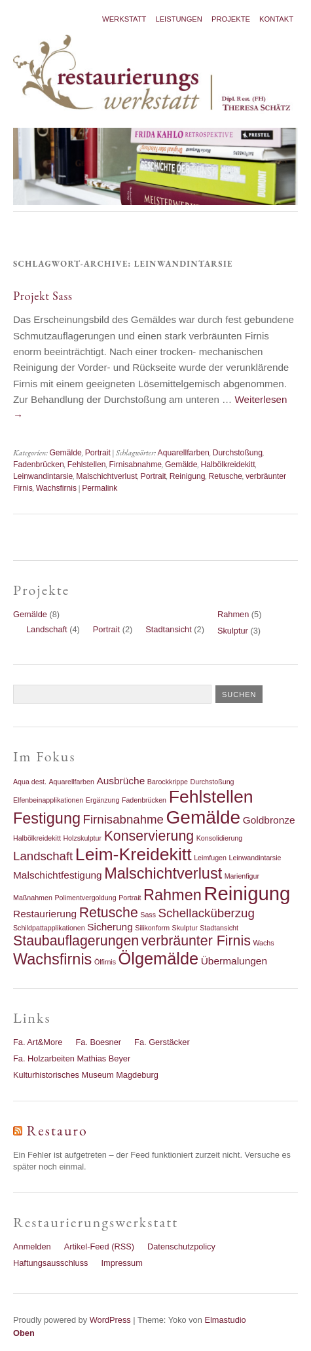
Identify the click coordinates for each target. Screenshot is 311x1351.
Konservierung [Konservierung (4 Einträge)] (149, 836)
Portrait (98, 452)
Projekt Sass (43, 295)
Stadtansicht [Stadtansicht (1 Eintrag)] (219, 928)
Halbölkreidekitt (227, 464)
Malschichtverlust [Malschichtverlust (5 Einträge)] (163, 873)
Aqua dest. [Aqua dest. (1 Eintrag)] (29, 782)
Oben (24, 1333)
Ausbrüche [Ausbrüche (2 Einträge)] (120, 780)
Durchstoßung (238, 452)
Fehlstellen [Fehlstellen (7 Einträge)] (211, 797)
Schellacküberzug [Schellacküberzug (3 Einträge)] (206, 913)
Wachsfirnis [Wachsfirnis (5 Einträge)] (52, 959)
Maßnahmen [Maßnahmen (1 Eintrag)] (32, 898)
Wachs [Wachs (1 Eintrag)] (263, 943)
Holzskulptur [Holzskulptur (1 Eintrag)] (82, 838)
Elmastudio (225, 1320)
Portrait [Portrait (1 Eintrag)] (130, 898)
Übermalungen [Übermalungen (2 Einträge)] (234, 960)
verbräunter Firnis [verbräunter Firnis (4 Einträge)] (196, 941)
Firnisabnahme (135, 464)
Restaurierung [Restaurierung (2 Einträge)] (45, 913)
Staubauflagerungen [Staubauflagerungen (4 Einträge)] (76, 941)
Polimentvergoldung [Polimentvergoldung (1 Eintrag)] (85, 898)
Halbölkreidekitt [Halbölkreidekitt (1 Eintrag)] (37, 838)
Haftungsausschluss (50, 1263)
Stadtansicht (168, 629)
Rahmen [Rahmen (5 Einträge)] (172, 895)
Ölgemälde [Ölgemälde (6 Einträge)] (159, 958)
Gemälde (65, 452)
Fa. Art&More (37, 1042)
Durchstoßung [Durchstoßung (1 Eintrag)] (212, 782)
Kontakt (276, 19)
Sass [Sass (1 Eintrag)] (148, 915)
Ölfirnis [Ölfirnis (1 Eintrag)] (105, 962)
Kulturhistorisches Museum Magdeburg (85, 1075)
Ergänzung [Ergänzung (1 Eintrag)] (103, 800)
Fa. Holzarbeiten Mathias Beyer (71, 1058)
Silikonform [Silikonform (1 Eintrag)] (152, 928)
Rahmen (233, 614)
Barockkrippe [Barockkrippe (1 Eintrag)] (167, 782)
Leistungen (178, 19)
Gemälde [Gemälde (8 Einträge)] (203, 817)
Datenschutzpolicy (181, 1246)
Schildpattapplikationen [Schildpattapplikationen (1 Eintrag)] (49, 928)
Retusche (225, 476)
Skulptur (232, 631)
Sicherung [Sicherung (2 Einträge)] (110, 926)
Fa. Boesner (98, 1042)
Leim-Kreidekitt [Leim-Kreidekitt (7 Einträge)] (133, 854)
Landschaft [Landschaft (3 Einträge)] (43, 856)
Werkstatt (124, 19)
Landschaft (46, 629)
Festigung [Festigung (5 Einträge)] (47, 818)
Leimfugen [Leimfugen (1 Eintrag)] (210, 858)
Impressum (122, 1263)
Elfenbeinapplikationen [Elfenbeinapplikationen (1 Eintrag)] (48, 800)
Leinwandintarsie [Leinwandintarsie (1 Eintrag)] (255, 858)
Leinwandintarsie (43, 476)
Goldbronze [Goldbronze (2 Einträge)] (269, 820)
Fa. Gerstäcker (162, 1042)
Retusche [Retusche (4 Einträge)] (108, 913)
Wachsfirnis (56, 488)
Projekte (230, 19)
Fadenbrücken (38, 464)
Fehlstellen (86, 464)
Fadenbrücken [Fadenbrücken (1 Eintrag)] (144, 800)
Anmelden (32, 1246)
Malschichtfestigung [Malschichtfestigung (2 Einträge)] (57, 875)
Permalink (99, 488)
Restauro (57, 1130)
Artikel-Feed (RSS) (99, 1246)
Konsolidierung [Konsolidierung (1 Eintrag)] (219, 838)
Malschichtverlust (106, 476)
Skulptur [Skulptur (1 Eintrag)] (185, 928)
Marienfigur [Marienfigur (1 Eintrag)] (242, 876)
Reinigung (188, 476)
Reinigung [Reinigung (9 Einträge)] (247, 893)
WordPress (110, 1320)
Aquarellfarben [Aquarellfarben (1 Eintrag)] (71, 782)
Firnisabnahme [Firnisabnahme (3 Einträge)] (123, 819)
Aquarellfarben (184, 452)
